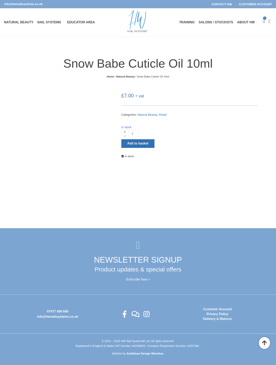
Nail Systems (49, 22)
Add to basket (137, 143)
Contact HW (222, 4)
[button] (50, 22)
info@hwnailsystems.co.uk (23, 4)
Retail (163, 114)
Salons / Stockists (216, 22)
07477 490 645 (57, 311)
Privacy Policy (217, 314)
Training (187, 22)
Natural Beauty (18, 22)
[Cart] (264, 21)
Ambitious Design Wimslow (145, 353)
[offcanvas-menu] (267, 22)
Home (110, 76)
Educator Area (81, 22)
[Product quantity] (133, 134)
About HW (246, 22)
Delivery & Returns (217, 319)
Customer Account (255, 4)
